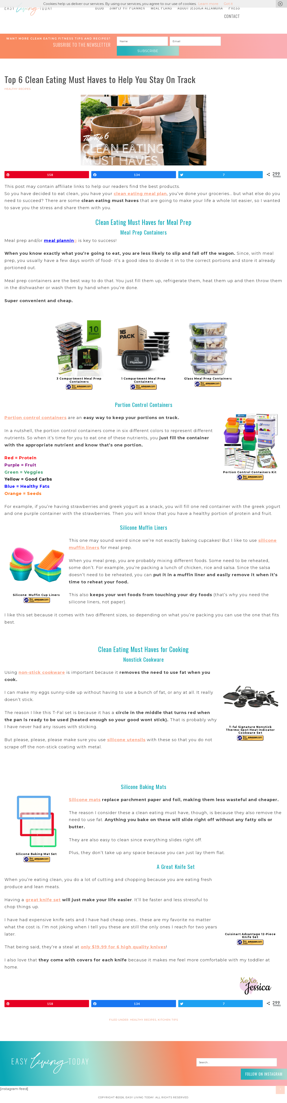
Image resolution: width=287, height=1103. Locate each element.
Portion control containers (35, 411)
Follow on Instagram (260, 1066)
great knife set (43, 893)
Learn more (208, 4)
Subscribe (248, 41)
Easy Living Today (38, 10)
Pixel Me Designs (152, 1097)
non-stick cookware (42, 666)
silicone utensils (126, 733)
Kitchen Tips (168, 1013)
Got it (228, 4)
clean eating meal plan (140, 187)
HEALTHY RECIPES (17, 82)
